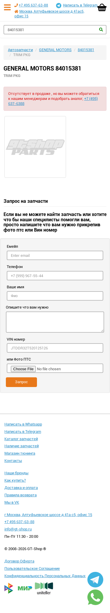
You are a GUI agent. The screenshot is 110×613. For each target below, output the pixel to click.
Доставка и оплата (21, 487)
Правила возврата (20, 495)
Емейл (12, 246)
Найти (101, 29)
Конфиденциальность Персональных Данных (45, 576)
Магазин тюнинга (19, 453)
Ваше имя (15, 287)
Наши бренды (16, 473)
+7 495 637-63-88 (33, 5)
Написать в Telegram (76, 5)
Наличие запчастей (21, 446)
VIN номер (16, 339)
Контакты (13, 460)
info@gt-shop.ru (18, 529)
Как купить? (15, 480)
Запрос (21, 382)
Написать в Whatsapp (23, 424)
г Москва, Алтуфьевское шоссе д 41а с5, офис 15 (48, 514)
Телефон (15, 266)
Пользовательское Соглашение (32, 568)
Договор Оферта (19, 561)
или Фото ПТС (19, 359)
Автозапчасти (20, 50)
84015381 (86, 50)
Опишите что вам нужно (27, 307)
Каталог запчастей (21, 439)
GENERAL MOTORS (55, 50)
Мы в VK (11, 502)
